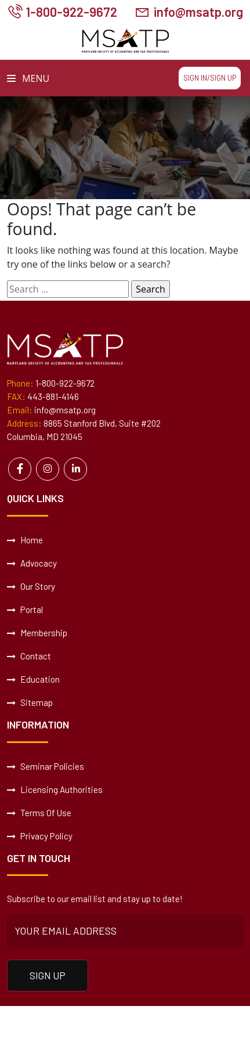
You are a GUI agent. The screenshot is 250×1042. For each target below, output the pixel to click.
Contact (29, 655)
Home (25, 539)
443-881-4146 (53, 396)
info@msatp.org (196, 12)
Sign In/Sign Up (209, 77)
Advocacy (32, 562)
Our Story (31, 586)
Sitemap (30, 702)
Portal (24, 609)
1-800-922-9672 (72, 12)
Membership (37, 632)
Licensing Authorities (55, 789)
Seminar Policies (45, 765)
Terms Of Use (39, 812)
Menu (28, 78)
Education (33, 678)
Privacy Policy (39, 835)
